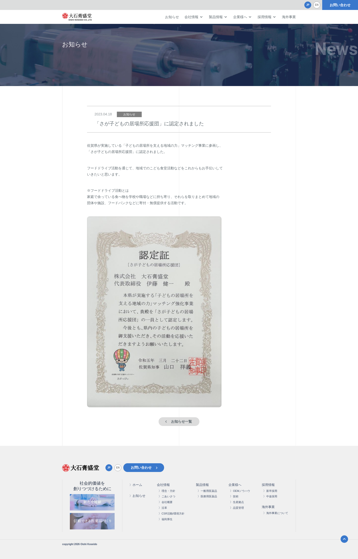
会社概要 (167, 502)
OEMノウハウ (241, 490)
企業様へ (240, 17)
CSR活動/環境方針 (173, 513)
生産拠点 (238, 502)
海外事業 (289, 17)
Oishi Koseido (88, 544)
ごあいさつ (168, 496)
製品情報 (216, 17)
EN (316, 4)
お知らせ (172, 17)
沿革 (164, 507)
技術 (235, 496)
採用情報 (264, 17)
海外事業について (277, 513)
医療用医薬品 (209, 496)
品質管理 (238, 507)
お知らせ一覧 (181, 421)
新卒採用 (271, 490)
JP (307, 4)
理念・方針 (168, 490)
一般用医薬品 (209, 490)
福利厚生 (167, 519)
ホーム (137, 485)
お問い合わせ (340, 5)
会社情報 (191, 17)
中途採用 (271, 496)
